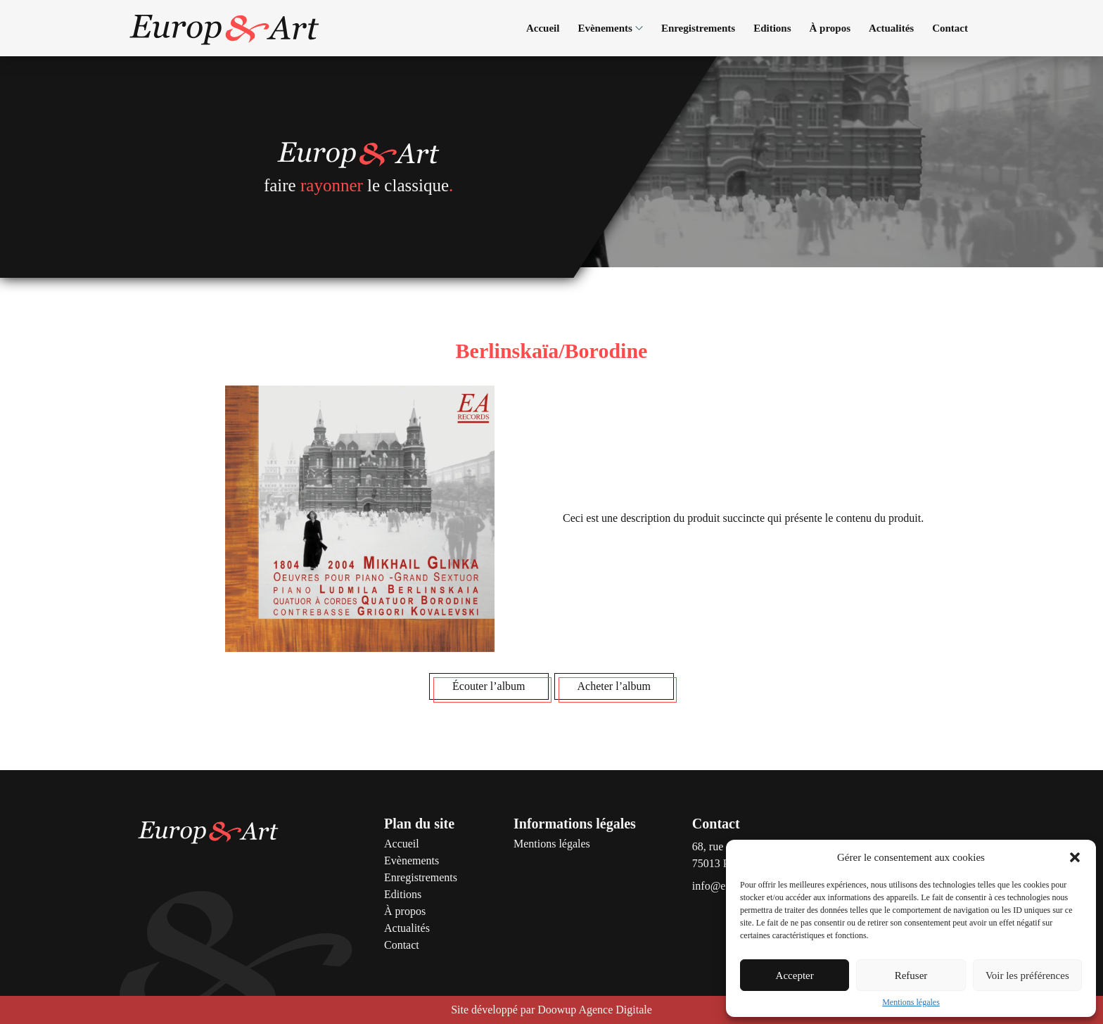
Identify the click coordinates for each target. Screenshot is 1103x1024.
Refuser (911, 975)
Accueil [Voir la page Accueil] (542, 28)
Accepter (795, 975)
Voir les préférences (1027, 975)
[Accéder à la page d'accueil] (224, 28)
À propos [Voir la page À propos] (830, 28)
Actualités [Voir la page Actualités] (891, 28)
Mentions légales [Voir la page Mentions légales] (552, 844)
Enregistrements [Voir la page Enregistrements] (698, 28)
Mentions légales (911, 1002)
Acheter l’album (614, 686)
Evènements (610, 28)
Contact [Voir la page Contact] (950, 28)
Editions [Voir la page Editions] (772, 28)
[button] (1075, 857)
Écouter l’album (488, 686)
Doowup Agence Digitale (594, 1010)
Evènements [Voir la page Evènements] (411, 860)
